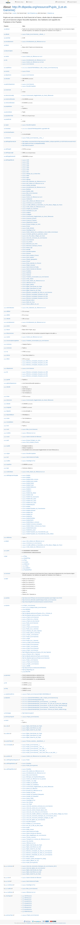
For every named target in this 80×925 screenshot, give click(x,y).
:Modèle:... (26, 477)
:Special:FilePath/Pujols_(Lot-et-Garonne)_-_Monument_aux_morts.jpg (42, 707)
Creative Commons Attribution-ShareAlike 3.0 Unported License (53, 923)
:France (26, 71)
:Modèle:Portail (28, 485)
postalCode (7, 119)
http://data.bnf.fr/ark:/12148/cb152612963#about (34, 667)
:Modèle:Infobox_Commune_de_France (33, 526)
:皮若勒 (26, 665)
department (7, 75)
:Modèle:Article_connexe (30, 479)
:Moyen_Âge (27, 247)
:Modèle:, (26, 475)
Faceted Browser (60, 2)
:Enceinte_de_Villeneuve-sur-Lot (32, 790)
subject (6, 541)
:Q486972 (26, 568)
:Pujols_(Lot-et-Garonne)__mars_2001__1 (34, 750)
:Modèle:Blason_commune (30, 522)
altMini (7, 315)
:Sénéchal (26, 273)
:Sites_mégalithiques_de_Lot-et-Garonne (34, 835)
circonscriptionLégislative (11, 340)
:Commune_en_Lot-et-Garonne (32, 202)
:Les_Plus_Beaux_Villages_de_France (33, 236)
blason (7, 329)
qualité (7, 446)
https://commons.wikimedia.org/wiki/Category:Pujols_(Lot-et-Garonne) (39, 600)
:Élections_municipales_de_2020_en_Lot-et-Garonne (37, 292)
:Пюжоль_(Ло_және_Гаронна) (32, 630)
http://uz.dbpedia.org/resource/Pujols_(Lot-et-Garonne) (35, 656)
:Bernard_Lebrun (28, 300)
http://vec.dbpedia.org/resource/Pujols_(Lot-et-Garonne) (35, 658)
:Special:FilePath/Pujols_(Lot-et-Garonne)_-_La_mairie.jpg (39, 701)
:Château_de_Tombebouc (30, 784)
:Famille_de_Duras (28, 792)
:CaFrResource (27, 903)
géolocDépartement (10, 383)
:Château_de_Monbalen (30, 782)
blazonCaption (8, 50)
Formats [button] (29, 2)
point (6, 550)
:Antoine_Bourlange (29, 185)
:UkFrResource (27, 896)
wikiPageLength (8, 152)
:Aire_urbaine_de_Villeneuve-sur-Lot (33, 183)
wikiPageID (7, 149)
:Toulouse (26, 274)
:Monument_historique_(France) (32, 245)
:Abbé (25, 175)
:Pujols (26, 625)
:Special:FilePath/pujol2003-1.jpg (33, 699)
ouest (6, 436)
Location (14, 13)
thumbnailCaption (9, 132)
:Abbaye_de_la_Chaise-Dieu (31, 173)
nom (6, 425)
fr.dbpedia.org (50, 13)
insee (6, 396)
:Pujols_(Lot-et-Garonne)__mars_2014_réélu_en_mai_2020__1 (39, 752)
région (7, 453)
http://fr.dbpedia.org (32, 13)
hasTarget (8, 896)
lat (5, 682)
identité (7, 387)
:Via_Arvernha (27, 841)
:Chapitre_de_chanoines (30, 208)
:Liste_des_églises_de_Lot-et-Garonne (33, 819)
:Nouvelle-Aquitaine (29, 86)
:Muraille (26, 249)
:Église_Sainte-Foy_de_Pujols (31, 290)
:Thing (24, 556)
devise (7, 355)
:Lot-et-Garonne (28, 64)
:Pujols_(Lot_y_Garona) (30, 619)
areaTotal (7, 38)
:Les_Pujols (27, 804)
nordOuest (9, 885)
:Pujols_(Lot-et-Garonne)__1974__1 (33, 746)
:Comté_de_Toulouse (29, 220)
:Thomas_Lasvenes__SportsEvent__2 (33, 741)
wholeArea (7, 137)
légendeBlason (9, 414)
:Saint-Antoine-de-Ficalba (30, 267)
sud (6, 457)
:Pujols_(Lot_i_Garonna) (30, 640)
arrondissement (8, 41)
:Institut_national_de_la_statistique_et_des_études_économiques (40, 232)
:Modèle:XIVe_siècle (29, 500)
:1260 (25, 165)
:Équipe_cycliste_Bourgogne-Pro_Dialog (34, 858)
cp (6, 351)
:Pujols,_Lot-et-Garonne (28, 605)
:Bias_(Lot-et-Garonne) (29, 193)
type (6, 468)
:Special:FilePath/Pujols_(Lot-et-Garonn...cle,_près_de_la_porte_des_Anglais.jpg (44, 703)
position (7, 756)
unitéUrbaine (8, 471)
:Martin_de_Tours (28, 302)
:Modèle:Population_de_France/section (33, 508)
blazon (6, 45)
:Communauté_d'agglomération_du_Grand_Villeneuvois (37, 95)
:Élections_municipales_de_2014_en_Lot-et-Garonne (37, 850)
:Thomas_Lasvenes (29, 837)
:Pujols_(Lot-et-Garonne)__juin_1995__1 (34, 748)
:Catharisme (27, 199)
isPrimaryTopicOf (9, 716)
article (7, 326)
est (7, 877)
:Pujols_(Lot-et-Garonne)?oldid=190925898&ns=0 (36, 694)
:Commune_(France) (29, 218)
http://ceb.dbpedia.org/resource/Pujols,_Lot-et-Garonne (35, 615)
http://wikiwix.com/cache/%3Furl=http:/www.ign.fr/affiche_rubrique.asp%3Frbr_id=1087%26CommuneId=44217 (49, 141)
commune (8, 348)
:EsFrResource (27, 905)
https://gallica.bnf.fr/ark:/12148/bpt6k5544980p (33, 143)
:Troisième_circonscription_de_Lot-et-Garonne (35, 276)
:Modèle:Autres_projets (29, 481)
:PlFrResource (26, 907)
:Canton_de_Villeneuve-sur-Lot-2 (32, 56)
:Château (26, 212)
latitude (7, 403)
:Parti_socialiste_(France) (30, 255)
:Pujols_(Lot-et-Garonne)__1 (31, 744)
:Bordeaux (26, 195)
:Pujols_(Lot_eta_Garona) (30, 621)
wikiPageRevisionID (9, 156)
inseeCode (7, 89)
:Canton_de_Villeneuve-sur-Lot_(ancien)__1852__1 (36, 756)
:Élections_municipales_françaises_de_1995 (35, 294)
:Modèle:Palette (28, 483)
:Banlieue (26, 189)
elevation (7, 78)
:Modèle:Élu (27, 516)
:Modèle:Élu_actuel (28, 530)
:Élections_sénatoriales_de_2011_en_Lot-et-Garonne (37, 854)
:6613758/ (26, 671)
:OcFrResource (27, 901)
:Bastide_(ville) (27, 191)
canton (6, 56)
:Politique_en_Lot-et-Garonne (31, 823)
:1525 (25, 169)
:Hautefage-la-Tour (28, 230)
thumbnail (7, 128)
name (6, 720)
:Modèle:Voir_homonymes (30, 496)
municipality (8, 744)
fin (6, 372)
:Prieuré (26, 261)
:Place (24, 560)
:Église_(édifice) (28, 284)
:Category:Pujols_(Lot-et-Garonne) (34, 607)
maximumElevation (9, 99)
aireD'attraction (9, 307)
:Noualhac (26, 763)
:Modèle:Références (29, 487)
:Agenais (26, 179)
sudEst (7, 460)
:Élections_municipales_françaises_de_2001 (35, 296)
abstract (7, 29)
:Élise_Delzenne (28, 856)
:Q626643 (26, 609)
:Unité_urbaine (27, 278)
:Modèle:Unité (27, 495)
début (6, 359)
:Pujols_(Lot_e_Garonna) (30, 628)
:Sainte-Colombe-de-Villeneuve (31, 269)
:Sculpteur (26, 271)
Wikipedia (29, 923)
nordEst (7, 433)
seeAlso (7, 598)
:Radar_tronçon (28, 829)
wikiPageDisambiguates (11, 759)
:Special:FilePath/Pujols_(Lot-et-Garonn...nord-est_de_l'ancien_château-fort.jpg (44, 709)
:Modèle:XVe (27, 514)
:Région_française (28, 265)
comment (7, 573)
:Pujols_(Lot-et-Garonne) (30, 617)
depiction (7, 697)
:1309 (25, 167)
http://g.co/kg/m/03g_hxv (28, 669)
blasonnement (9, 333)
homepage (7, 713)
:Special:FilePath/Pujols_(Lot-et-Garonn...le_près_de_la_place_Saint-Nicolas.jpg (44, 705)
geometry (7, 675)
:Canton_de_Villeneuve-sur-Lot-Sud (33, 62)
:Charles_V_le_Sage (29, 780)
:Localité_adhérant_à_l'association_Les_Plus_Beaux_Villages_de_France (42, 204)
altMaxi (7, 311)
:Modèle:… (26, 506)
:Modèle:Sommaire (28, 510)
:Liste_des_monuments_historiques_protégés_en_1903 (37, 817)
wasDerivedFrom (9, 694)
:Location (25, 562)
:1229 (25, 160)
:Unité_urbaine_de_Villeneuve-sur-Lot (33, 206)
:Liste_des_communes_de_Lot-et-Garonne (34, 237)
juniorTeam (8, 741)
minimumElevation (9, 102)
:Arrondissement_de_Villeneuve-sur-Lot (33, 41)
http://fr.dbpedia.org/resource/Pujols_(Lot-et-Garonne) (35, 8)
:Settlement (25, 564)
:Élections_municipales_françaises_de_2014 (35, 298)
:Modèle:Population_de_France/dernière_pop (35, 531)
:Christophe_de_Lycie (29, 210)
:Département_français (29, 222)
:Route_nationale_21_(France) (31, 263)
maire (6, 418)
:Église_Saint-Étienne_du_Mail (31, 288)
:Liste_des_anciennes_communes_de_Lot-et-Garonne (37, 806)
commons (7, 344)
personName (8, 112)
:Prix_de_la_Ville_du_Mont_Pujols (32, 825)
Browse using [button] (19, 2)
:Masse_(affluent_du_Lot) (30, 304)
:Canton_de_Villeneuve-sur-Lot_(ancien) (34, 778)
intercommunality (9, 95)
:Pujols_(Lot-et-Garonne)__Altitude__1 (33, 34)
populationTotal (8, 115)
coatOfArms (7, 67)
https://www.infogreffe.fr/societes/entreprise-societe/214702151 (37, 601)
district (7, 733)
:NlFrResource (26, 897)
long (6, 688)
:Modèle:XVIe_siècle (29, 502)
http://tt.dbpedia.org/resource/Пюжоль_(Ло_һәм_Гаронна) (36, 652)
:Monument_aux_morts (29, 243)
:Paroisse (26, 253)
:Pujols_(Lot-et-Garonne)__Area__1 (33, 137)
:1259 (25, 164)
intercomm (8, 400)
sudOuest (8, 892)
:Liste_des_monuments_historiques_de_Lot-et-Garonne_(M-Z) (39, 815)
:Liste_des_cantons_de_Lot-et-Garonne (33, 808)
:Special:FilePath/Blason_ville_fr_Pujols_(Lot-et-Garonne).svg (40, 67)
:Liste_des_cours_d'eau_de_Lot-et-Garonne (35, 812)
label (6, 578)
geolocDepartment (9, 84)
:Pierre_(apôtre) (28, 257)
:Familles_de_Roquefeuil (30, 796)
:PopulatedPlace (27, 569)
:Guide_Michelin (28, 228)
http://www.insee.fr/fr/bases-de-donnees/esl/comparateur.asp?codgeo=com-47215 (42, 598)
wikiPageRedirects (10, 763)
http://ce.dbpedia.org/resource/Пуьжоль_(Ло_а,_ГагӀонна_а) (37, 613)
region (6, 125)
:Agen (25, 177)
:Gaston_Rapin (28, 798)
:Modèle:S (26, 489)
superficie (7, 464)
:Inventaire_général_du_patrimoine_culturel (34, 234)
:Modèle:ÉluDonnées (29, 528)
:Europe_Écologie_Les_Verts (31, 224)
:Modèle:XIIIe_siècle (29, 498)
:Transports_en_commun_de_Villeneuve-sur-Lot (36, 839)
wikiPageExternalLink (10, 141)
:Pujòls (26, 611)
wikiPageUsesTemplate (11, 475)
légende (7, 411)
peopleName (8, 106)
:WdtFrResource (27, 911)
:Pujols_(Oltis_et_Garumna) (31, 632)
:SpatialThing (26, 558)
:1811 (25, 171)
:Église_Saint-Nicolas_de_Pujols (32, 286)
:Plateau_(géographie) (29, 259)
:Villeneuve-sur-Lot (28, 282)
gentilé (7, 379)
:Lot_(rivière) (27, 241)
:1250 (25, 162)
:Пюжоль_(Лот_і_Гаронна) (31, 654)
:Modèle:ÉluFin (28, 520)
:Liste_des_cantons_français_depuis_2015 (34, 810)
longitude (7, 407)
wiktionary (8, 537)
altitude (6, 34)
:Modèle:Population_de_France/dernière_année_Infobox (38, 533)
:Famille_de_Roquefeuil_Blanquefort (33, 794)
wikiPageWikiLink (9, 160)
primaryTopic (9, 915)
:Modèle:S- (26, 491)
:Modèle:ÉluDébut (28, 518)
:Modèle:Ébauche (28, 504)
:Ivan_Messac (27, 802)
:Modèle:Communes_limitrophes (32, 524)
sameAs (6, 605)
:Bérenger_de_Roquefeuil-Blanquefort (33, 777)
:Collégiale (26, 214)
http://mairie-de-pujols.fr (28, 145)
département (8, 368)
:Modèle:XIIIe (27, 512)
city (5, 60)
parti (6, 440)
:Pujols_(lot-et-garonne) (30, 765)
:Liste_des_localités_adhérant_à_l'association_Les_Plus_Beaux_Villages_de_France (45, 813)
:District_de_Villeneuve (29, 788)
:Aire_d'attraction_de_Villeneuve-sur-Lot (34, 181)
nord (6, 429)
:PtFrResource (26, 899)
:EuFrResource (27, 909)
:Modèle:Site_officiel (29, 493)
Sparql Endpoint (72, 2)
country (6, 71)
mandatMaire (8, 422)
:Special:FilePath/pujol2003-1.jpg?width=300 (35, 128)
